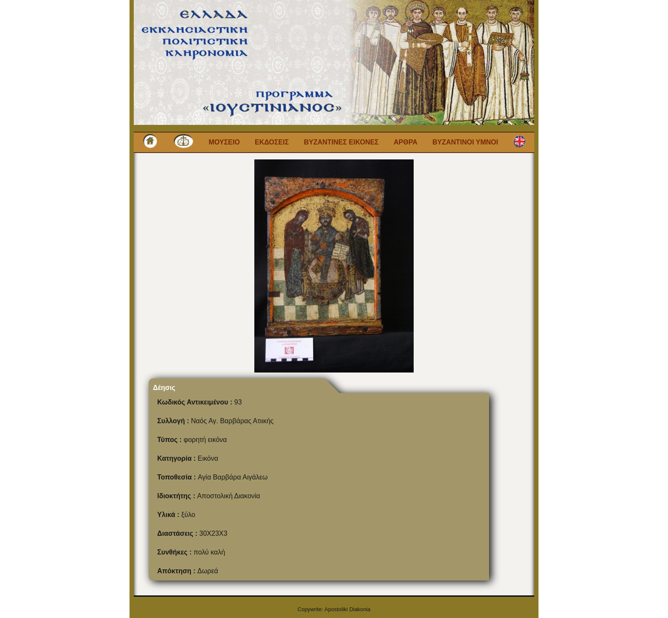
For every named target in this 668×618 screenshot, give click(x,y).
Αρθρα (406, 142)
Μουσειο (224, 142)
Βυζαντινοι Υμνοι (465, 142)
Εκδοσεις (272, 142)
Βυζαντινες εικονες (341, 142)
